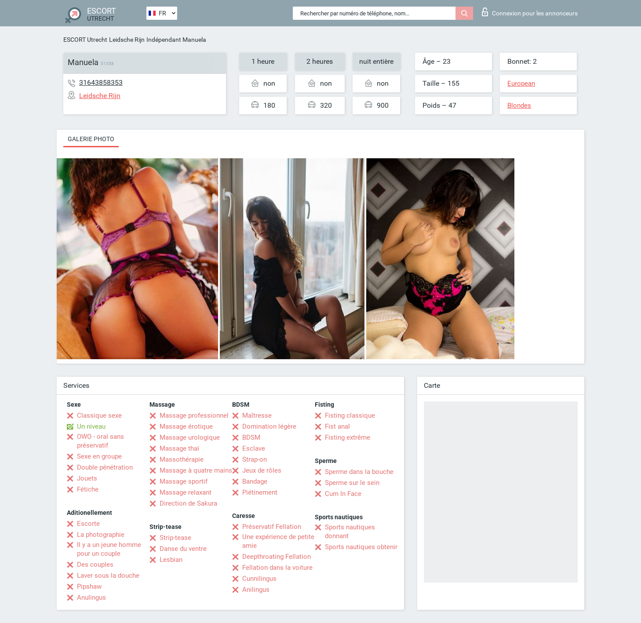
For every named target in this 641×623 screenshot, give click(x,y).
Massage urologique (190, 437)
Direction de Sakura (188, 503)
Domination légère (269, 426)
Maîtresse (257, 415)
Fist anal (337, 426)
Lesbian (171, 560)
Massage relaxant (185, 492)
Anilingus (256, 590)
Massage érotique (186, 426)
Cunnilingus (259, 579)
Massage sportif (184, 481)
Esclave (253, 448)
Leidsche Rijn (127, 39)
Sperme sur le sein (352, 483)
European (521, 83)
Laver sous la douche (108, 575)
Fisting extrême (347, 437)
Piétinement (259, 492)
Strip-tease (175, 538)
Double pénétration (105, 467)
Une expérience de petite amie (278, 541)
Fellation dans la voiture (277, 568)
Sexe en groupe (99, 456)
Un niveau (91, 426)
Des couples (95, 564)
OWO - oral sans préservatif (100, 441)
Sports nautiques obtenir (361, 547)
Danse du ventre (183, 549)
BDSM (251, 437)
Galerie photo (91, 138)
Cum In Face (343, 494)
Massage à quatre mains (196, 470)
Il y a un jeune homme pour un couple (109, 549)
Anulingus (91, 597)
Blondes (519, 105)
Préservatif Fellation (271, 527)
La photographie (100, 535)
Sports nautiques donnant (350, 531)
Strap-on (254, 459)
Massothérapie (182, 459)
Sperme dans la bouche (359, 472)
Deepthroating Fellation (276, 557)
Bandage (254, 481)
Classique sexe (99, 415)
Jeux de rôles (261, 470)
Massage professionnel (194, 415)
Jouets (87, 478)
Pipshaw (89, 586)
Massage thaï (179, 448)
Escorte (88, 524)
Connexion (530, 12)
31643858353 (101, 82)
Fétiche (87, 489)
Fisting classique (350, 415)
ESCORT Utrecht (85, 39)
